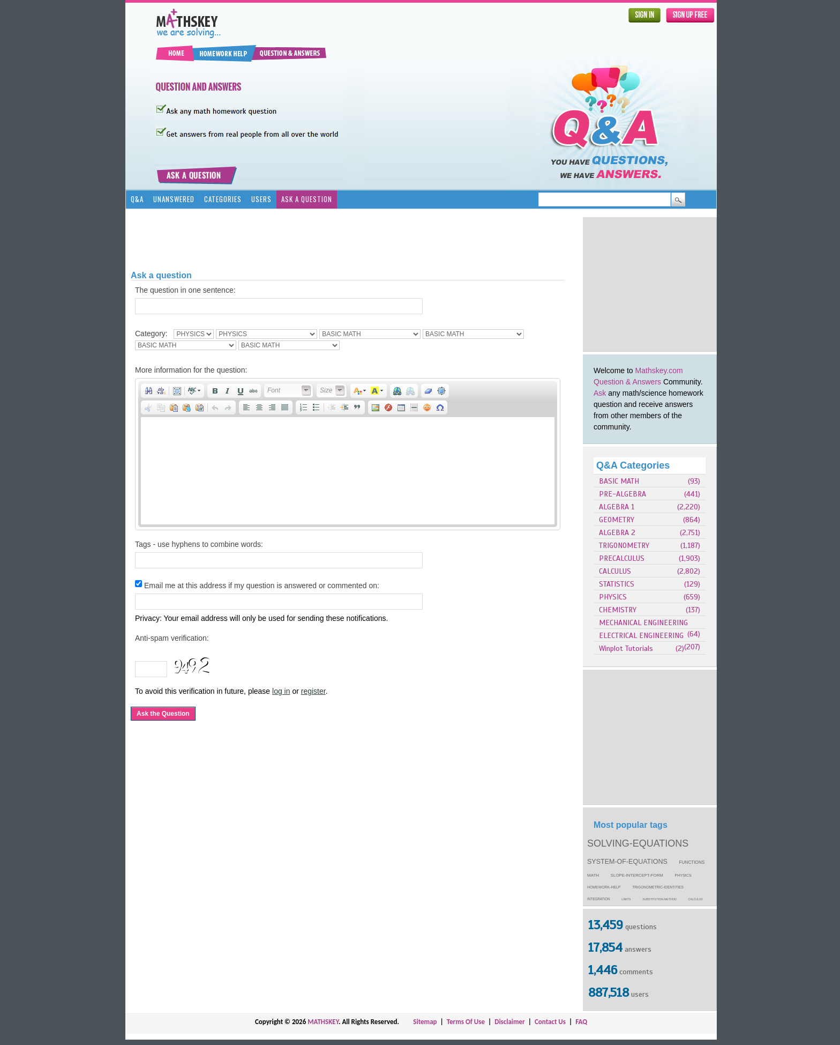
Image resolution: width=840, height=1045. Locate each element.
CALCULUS (615, 571)
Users (261, 199)
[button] (148, 391)
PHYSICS (613, 597)
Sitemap (425, 1022)
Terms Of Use (466, 1022)
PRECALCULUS (621, 558)
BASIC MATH (619, 481)
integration (598, 899)
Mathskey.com (659, 370)
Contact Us (550, 1022)
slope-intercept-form (637, 875)
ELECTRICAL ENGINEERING (641, 635)
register (313, 691)
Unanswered (173, 199)
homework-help (603, 887)
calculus (695, 899)
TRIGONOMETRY (624, 545)
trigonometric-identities (658, 887)
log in (281, 691)
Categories (223, 199)
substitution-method (659, 899)
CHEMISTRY (617, 609)
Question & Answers (627, 381)
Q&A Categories (633, 465)
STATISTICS (616, 584)
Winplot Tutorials (626, 648)
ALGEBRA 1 (616, 507)
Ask (600, 393)
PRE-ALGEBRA (622, 494)
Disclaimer (509, 1022)
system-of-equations (627, 861)
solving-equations (637, 843)
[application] (347, 454)
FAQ (581, 1022)
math (593, 875)
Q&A (137, 199)
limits (626, 899)
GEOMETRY (616, 519)
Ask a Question (306, 199)
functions (692, 862)
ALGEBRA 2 (617, 532)
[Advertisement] (650, 284)
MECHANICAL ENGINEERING (643, 622)
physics (683, 875)
